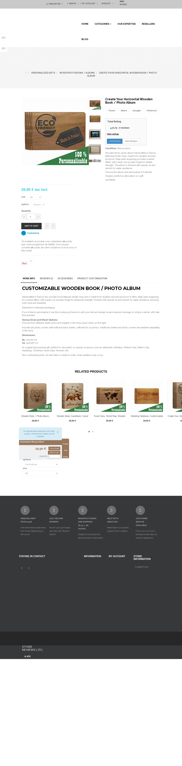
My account (117, 556)
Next (94, 160)
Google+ (136, 110)
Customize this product (32, 442)
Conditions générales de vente (90, 579)
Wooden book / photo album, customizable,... (35, 418)
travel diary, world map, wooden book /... (109, 418)
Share (123, 110)
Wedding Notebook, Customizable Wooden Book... (147, 418)
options (25, 204)
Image (65, 444)
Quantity (26, 211)
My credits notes (117, 570)
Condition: (111, 148)
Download (54, 448)
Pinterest (151, 110)
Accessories (65, 278)
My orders (114, 565)
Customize (33, 233)
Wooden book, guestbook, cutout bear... (72, 418)
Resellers (88, 601)
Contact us (89, 565)
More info (29, 278)
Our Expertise (90, 596)
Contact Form (142, 606)
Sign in (71, 3)
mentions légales (92, 570)
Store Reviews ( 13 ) (32, 666)
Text (65, 450)
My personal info (117, 580)
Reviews (46, 278)
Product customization (92, 278)
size (23, 197)
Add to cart (54, 452)
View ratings (113, 134)
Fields (65, 457)
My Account (88, 3)
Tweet (111, 110)
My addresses (116, 575)
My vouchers (115, 586)
